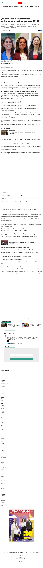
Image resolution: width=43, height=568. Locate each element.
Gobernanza (3, 461)
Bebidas (2, 497)
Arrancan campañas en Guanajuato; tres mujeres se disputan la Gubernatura (14, 325)
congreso (16, 6)
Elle (2, 425)
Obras (2, 390)
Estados (2, 405)
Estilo (2, 435)
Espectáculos (3, 412)
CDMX (21, 6)
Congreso (2, 402)
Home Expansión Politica (5, 383)
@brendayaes (10, 63)
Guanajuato (20, 318)
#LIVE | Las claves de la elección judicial (9, 198)
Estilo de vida (3, 431)
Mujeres (2, 393)
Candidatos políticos (28, 318)
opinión (31, 6)
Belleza (2, 419)
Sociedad (37, 6)
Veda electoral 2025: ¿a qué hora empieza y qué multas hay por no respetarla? (16, 195)
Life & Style (3, 434)
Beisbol (2, 483)
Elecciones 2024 (14, 318)
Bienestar (2, 502)
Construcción (3, 447)
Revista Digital (3, 492)
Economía (2, 385)
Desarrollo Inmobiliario (4, 449)
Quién (2, 411)
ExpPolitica (19, 548)
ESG (2, 456)
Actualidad (3, 473)
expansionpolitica (21, 548)
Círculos (2, 416)
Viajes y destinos (4, 499)
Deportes (2, 438)
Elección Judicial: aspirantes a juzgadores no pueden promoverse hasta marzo (16, 201)
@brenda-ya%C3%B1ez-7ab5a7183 (15, 344)
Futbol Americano (4, 485)
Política (2, 398)
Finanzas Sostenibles (4, 464)
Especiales (3, 478)
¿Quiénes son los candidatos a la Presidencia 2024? (35, 325)
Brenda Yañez (9, 336)
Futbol (2, 482)
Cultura (2, 422)
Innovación (3, 466)
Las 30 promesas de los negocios (21, 543)
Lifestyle (2, 490)
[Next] (41, 324)
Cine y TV (2, 440)
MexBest (3, 494)
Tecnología (3, 388)
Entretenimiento (3, 437)
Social (2, 459)
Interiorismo (3, 454)
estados (26, 6)
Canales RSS (21, 560)
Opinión (2, 407)
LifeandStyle (3, 395)
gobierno (5, 6)
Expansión (3, 380)
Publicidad (21, 556)
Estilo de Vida (3, 504)
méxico (11, 6)
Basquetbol (3, 487)
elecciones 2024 (4, 16)
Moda (2, 417)
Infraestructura (3, 450)
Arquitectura (3, 452)
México (2, 400)
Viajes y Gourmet (4, 421)
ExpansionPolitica (24, 548)
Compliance (21, 557)
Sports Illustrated (4, 481)
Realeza (2, 414)
